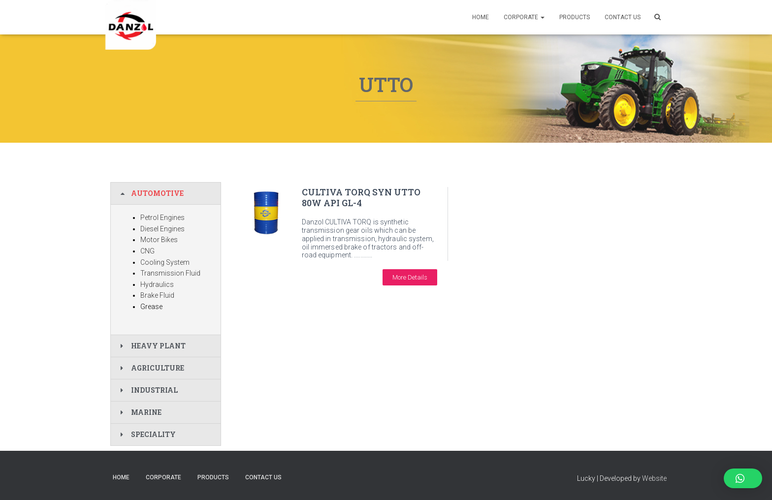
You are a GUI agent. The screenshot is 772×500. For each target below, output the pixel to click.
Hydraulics (157, 284)
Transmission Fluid (170, 273)
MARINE (146, 412)
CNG (147, 251)
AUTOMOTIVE (157, 193)
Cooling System (165, 262)
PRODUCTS (574, 17)
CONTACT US (623, 17)
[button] (410, 277)
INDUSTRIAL (154, 390)
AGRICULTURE (157, 368)
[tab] (166, 193)
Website (654, 478)
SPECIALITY (153, 434)
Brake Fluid (157, 295)
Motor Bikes (159, 240)
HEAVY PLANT (158, 345)
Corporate (524, 17)
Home (480, 17)
